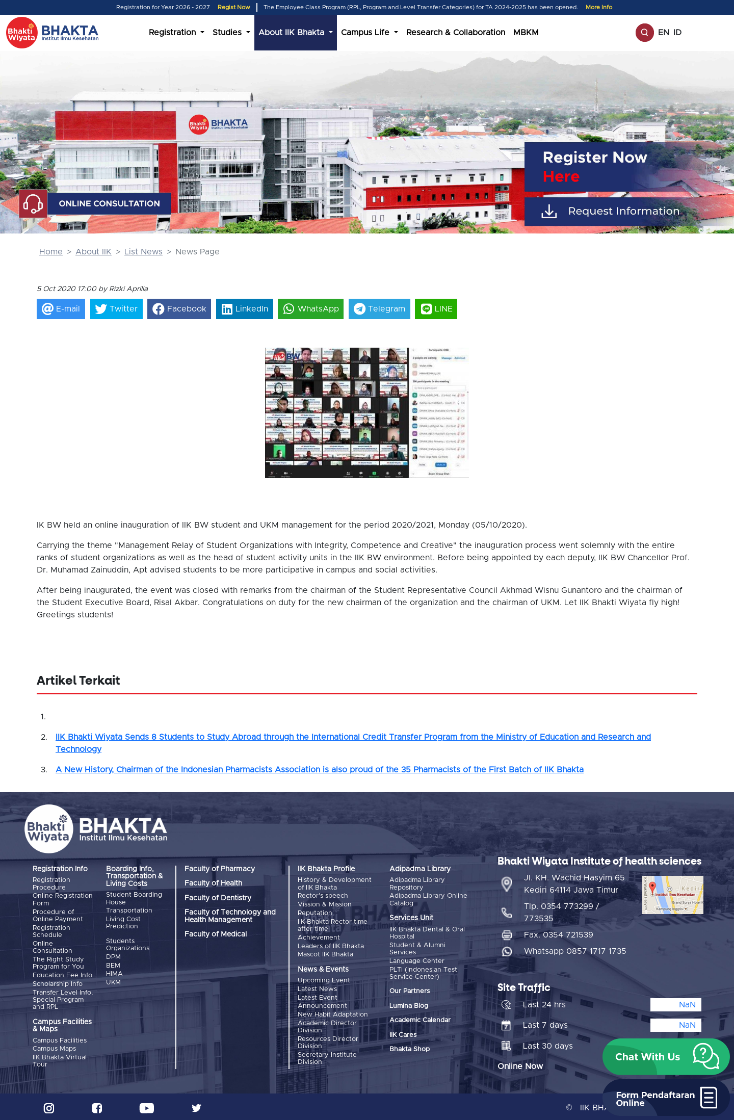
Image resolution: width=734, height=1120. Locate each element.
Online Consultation (52, 946)
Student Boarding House (134, 898)
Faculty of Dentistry (218, 898)
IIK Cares (402, 1034)
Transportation (129, 910)
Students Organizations (127, 944)
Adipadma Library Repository (417, 884)
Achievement (319, 936)
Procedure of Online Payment (58, 915)
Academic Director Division (327, 1025)
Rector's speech (323, 896)
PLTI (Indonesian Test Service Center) (423, 972)
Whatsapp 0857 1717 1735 (575, 950)
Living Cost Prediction (123, 922)
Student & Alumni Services (417, 948)
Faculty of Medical (216, 934)
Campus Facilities (60, 1039)
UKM (113, 981)
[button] (280, 402)
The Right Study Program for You (58, 962)
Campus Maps (54, 1047)
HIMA (114, 973)
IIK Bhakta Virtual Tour (60, 1059)
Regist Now (234, 7)
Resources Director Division (328, 1040)
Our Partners (409, 990)
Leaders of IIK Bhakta (331, 945)
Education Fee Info (62, 974)
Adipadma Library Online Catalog (428, 899)
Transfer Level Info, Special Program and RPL (63, 998)
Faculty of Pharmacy (220, 869)
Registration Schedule (51, 931)
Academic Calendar (420, 1020)
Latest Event (317, 996)
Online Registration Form (63, 899)
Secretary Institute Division (327, 1056)
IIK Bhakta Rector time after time (333, 924)
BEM (113, 964)
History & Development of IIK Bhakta (335, 884)
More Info (599, 7)
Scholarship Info (58, 982)
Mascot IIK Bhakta (325, 953)
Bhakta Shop (409, 1049)
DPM (113, 956)
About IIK (93, 252)
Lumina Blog (408, 1005)
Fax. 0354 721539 (558, 933)
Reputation (315, 912)
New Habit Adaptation (333, 1012)
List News (143, 252)
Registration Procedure (51, 884)
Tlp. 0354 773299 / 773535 (561, 911)
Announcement (322, 1004)
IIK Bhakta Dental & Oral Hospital (427, 933)
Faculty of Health (213, 883)
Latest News (317, 987)
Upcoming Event (324, 979)
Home (51, 252)
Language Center (416, 960)
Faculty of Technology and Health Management (230, 916)
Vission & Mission (325, 904)
